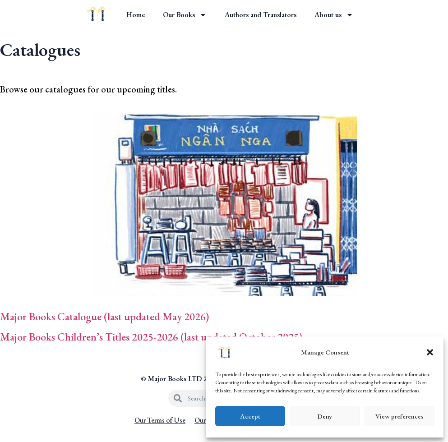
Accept (250, 416)
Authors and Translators (260, 14)
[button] (429, 352)
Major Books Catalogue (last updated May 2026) (104, 316)
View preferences (399, 416)
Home (135, 14)
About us (333, 15)
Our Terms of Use (159, 420)
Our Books (185, 15)
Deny (324, 416)
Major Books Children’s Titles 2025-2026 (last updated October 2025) (152, 337)
